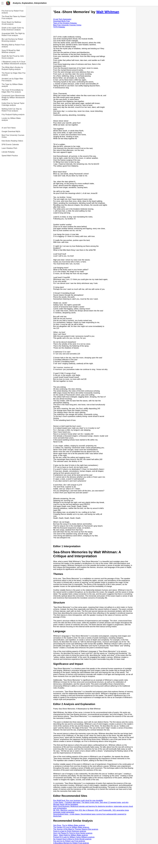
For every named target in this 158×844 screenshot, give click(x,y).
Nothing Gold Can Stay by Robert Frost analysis (12, 110)
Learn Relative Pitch (9, 148)
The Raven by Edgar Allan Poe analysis (13, 74)
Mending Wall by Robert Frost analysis (13, 46)
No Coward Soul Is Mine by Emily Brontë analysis (72, 839)
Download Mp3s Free (61, 21)
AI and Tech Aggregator (62, 19)
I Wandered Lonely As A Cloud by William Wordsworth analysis (14, 63)
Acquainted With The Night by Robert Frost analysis (13, 34)
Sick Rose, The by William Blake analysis (69, 825)
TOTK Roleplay (59, 27)
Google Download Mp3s (11, 131)
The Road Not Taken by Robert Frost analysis (14, 17)
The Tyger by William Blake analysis (12, 85)
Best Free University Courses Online (13, 136)
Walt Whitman (107, 12)
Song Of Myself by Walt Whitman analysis (11, 51)
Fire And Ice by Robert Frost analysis (12, 12)
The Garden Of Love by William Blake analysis (71, 827)
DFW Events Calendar (10, 144)
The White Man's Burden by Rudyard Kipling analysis (12, 68)
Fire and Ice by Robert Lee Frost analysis (69, 841)
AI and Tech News (9, 128)
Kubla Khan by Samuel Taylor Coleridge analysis (13, 104)
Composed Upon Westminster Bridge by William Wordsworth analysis (13, 97)
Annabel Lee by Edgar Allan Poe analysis (12, 80)
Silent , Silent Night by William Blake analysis (70, 835)
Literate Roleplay (8, 152)
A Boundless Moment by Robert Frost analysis (71, 843)
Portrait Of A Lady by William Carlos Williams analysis (74, 837)
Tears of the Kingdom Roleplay (65, 23)
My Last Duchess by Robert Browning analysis (12, 40)
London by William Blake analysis (11, 119)
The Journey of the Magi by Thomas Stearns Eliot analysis (75, 829)
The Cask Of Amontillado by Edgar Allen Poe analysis (12, 91)
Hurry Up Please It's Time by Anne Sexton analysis (72, 833)
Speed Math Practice (10, 156)
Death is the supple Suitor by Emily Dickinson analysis (13, 29)
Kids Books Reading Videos (12, 141)
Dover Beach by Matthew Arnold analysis (11, 23)
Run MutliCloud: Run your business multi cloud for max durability (78, 800)
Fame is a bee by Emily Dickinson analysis (69, 831)
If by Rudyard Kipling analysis (13, 114)
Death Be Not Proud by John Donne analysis (13, 57)
